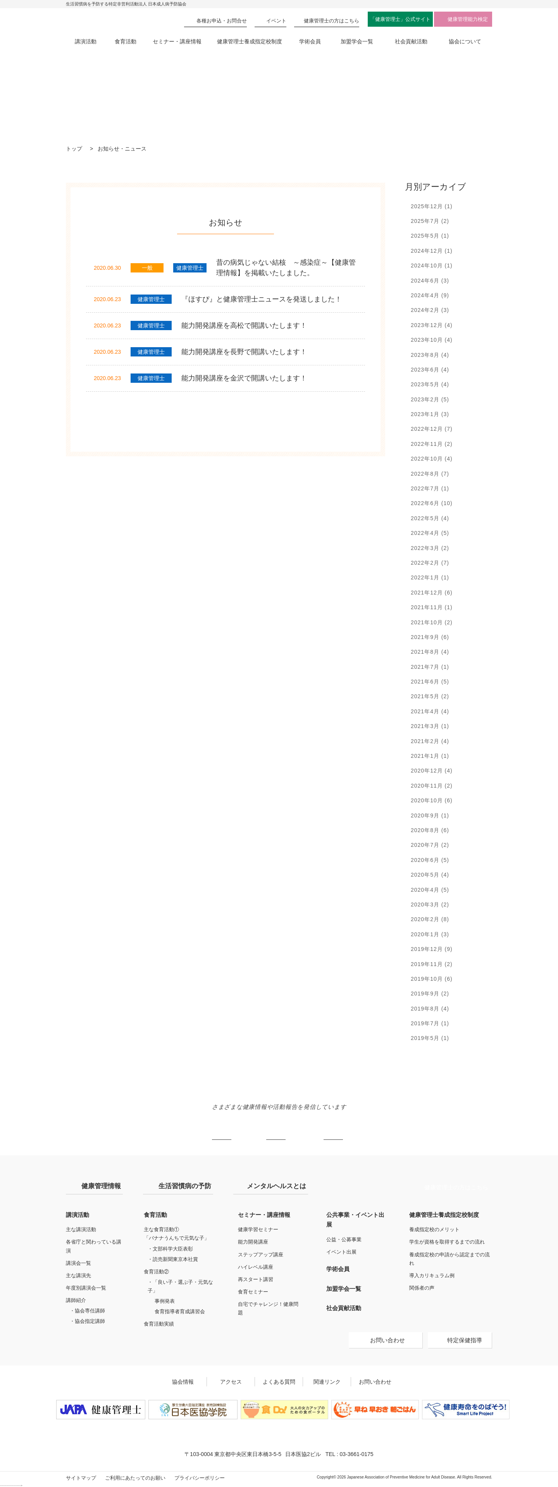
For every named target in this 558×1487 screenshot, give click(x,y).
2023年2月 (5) (430, 399)
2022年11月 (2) (432, 444)
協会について (465, 41)
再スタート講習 (255, 1279)
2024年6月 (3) (430, 281)
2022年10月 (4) (432, 459)
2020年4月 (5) (430, 890)
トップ (74, 149)
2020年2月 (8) (430, 919)
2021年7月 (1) (430, 667)
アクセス (231, 1382)
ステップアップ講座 (260, 1254)
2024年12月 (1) (432, 251)
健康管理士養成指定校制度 (249, 41)
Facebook (333, 1130)
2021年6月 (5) (430, 681)
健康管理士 (331, 21)
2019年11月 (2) (432, 964)
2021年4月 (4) (430, 711)
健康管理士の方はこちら (456, 1187)
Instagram (276, 1130)
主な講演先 (78, 1275)
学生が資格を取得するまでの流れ (447, 1242)
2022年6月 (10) (432, 503)
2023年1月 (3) (430, 414)
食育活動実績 (159, 1324)
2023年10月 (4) (432, 340)
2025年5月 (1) (430, 236)
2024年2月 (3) (430, 310)
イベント (276, 21)
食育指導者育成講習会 (180, 1311)
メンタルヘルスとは (276, 1186)
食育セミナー (253, 1292)
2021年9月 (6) (430, 637)
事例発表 (165, 1301)
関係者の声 (421, 1288)
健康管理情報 (101, 1186)
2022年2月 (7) (430, 563)
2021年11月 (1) (432, 607)
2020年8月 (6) (430, 830)
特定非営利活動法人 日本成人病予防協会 (104, 20)
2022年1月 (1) (430, 577)
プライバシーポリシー (199, 1478)
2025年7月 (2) (430, 221)
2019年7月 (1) (430, 1023)
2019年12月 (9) (432, 949)
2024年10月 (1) (432, 265)
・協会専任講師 (87, 1311)
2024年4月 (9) (430, 295)
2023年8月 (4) (430, 355)
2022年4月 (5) (430, 533)
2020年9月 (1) (430, 815)
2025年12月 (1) (432, 206)
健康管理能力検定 (468, 19)
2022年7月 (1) (430, 488)
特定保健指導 (464, 1340)
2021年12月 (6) (432, 592)
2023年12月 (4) (432, 325)
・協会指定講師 (87, 1321)
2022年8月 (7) (430, 474)
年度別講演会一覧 (86, 1288)
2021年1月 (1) (430, 756)
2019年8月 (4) (430, 1009)
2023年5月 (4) (430, 384)
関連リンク (327, 1382)
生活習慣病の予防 (184, 1186)
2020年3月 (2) (430, 904)
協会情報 (183, 1382)
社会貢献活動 (411, 41)
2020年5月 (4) (430, 875)
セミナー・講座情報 (177, 41)
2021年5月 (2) (430, 696)
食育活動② (156, 1272)
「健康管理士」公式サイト (400, 19)
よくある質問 (279, 1382)
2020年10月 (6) (432, 800)
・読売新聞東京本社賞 (173, 1259)
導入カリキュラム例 (432, 1275)
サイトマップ (81, 1478)
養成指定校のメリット (434, 1229)
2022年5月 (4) (430, 518)
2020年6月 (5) (430, 860)
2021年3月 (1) (430, 726)
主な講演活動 (81, 1229)
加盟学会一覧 (357, 41)
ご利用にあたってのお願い (135, 1478)
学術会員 (310, 41)
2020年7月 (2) (430, 845)
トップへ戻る (485, 1155)
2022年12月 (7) (432, 429)
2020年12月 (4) (432, 770)
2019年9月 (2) (430, 993)
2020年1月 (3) (430, 934)
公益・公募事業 (344, 1239)
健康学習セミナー (258, 1229)
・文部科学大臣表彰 (170, 1249)
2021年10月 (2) (432, 622)
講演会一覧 (78, 1263)
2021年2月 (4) (430, 741)
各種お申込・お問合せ (221, 21)
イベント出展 (341, 1252)
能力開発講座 (253, 1242)
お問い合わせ (387, 1340)
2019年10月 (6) (432, 979)
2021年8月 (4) (430, 652)
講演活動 (85, 41)
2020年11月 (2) (432, 786)
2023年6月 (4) (430, 370)
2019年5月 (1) (430, 1038)
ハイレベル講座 (255, 1267)
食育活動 (125, 41)
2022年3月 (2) (430, 548)
